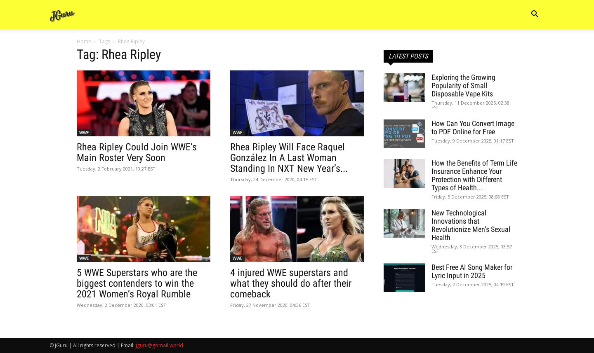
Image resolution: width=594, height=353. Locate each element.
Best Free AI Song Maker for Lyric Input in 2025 (471, 271)
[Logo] (63, 14)
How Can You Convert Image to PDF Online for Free (472, 127)
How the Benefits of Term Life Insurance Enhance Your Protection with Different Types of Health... (474, 175)
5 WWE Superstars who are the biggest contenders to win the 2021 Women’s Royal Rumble (137, 283)
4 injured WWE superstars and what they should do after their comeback (290, 283)
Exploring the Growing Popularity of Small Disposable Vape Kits (463, 85)
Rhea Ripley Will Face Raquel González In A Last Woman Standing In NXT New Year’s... (289, 157)
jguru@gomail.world (159, 345)
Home (84, 41)
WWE (84, 133)
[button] (534, 15)
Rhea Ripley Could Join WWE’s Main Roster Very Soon (137, 152)
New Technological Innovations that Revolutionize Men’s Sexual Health (470, 225)
